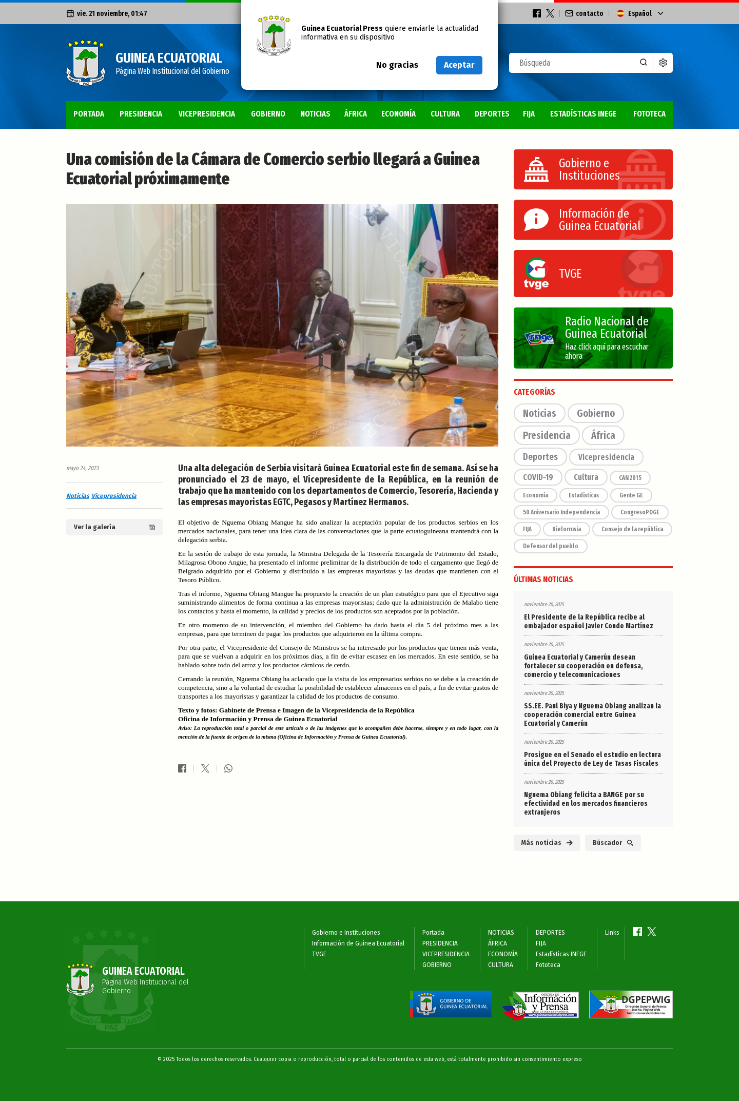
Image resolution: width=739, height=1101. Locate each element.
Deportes (540, 456)
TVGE (319, 954)
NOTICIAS (315, 114)
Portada (88, 114)
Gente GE (631, 495)
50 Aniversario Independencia (561, 512)
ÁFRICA (355, 114)
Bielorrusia (566, 529)
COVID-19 (538, 477)
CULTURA (445, 114)
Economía (535, 495)
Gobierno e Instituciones (346, 932)
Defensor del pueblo (550, 546)
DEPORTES (492, 114)
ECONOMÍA (398, 114)
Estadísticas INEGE (583, 114)
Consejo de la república (632, 529)
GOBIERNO (268, 114)
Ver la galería (114, 527)
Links (612, 932)
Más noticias (547, 842)
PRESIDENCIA (141, 114)
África (603, 435)
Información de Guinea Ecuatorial (358, 943)
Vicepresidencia (114, 495)
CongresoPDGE (639, 512)
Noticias (77, 495)
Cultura (586, 477)
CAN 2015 (630, 477)
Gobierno (596, 413)
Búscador (613, 842)
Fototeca (649, 114)
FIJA (529, 114)
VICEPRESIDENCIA (207, 114)
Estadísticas (584, 495)
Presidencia (547, 435)
